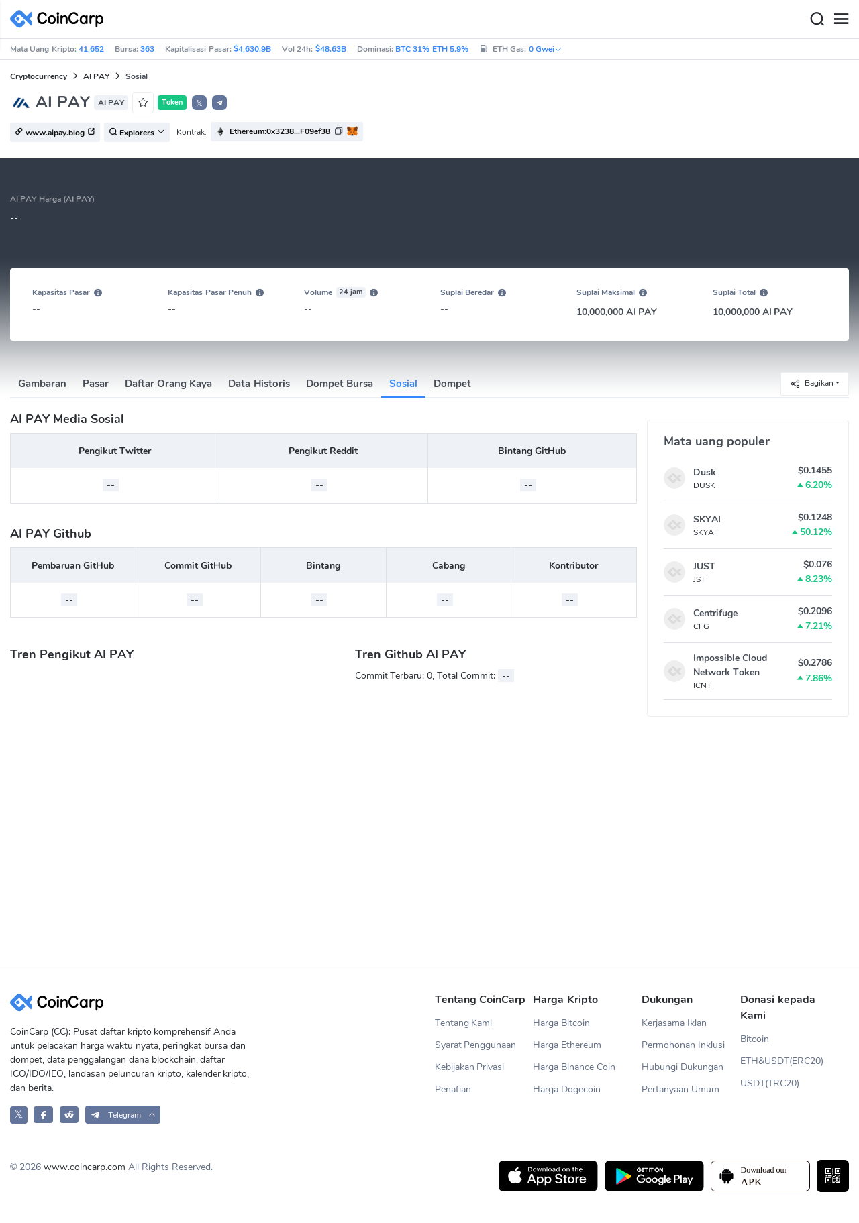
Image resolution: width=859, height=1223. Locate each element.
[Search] (817, 19)
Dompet (452, 383)
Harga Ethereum (567, 1045)
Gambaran (42, 383)
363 (147, 49)
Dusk (704, 472)
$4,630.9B (252, 49)
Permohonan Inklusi (683, 1045)
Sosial (403, 383)
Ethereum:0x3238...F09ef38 (280, 131)
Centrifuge (715, 613)
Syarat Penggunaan (476, 1045)
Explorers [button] (137, 132)
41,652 (91, 49)
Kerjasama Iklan (674, 1022)
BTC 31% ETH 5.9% (431, 49)
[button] (219, 102)
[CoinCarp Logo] (60, 19)
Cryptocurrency (38, 76)
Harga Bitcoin (561, 1022)
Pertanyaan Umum (680, 1089)
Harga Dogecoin (567, 1089)
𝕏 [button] (199, 103)
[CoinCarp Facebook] (43, 1114)
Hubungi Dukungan (682, 1067)
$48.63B (330, 49)
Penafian (453, 1089)
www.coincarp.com (84, 1167)
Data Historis (258, 383)
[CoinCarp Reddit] (69, 1114)
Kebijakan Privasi (470, 1067)
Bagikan (811, 383)
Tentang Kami (464, 1022)
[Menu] (841, 19)
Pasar (96, 383)
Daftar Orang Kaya (168, 383)
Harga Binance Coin (574, 1067)
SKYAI (707, 519)
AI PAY (96, 76)
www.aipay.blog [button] (55, 132)
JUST (704, 566)
